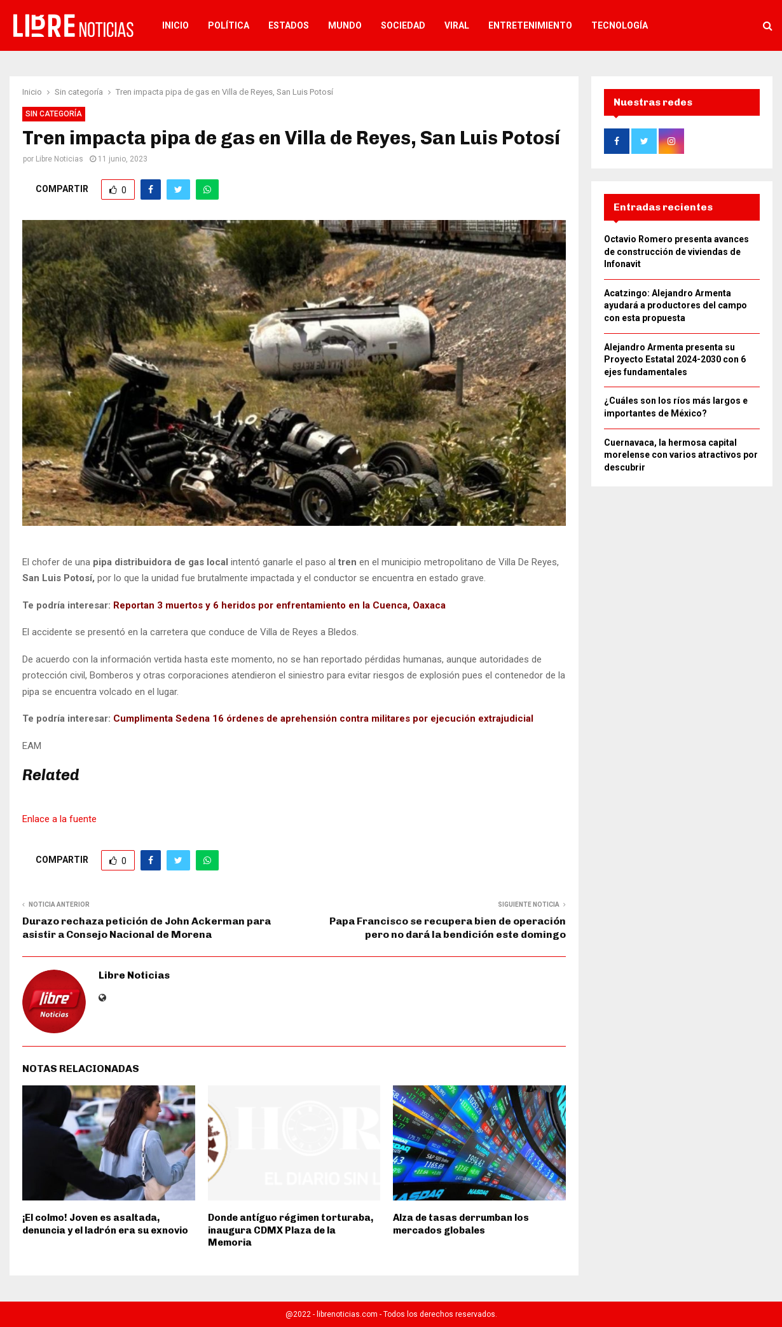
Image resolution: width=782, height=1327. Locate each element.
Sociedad (403, 25)
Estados (288, 25)
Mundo (345, 25)
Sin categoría (53, 113)
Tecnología (619, 25)
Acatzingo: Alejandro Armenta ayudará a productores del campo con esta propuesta (675, 305)
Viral (456, 25)
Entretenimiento (530, 25)
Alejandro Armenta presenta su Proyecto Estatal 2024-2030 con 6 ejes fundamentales (675, 359)
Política (228, 25)
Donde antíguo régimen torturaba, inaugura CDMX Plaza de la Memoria (290, 1230)
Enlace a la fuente (59, 819)
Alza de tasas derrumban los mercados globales (461, 1224)
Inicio (175, 25)
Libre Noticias (59, 159)
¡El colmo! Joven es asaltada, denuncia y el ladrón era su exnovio (105, 1224)
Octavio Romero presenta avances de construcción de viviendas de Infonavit (676, 251)
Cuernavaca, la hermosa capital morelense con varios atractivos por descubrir (681, 454)
